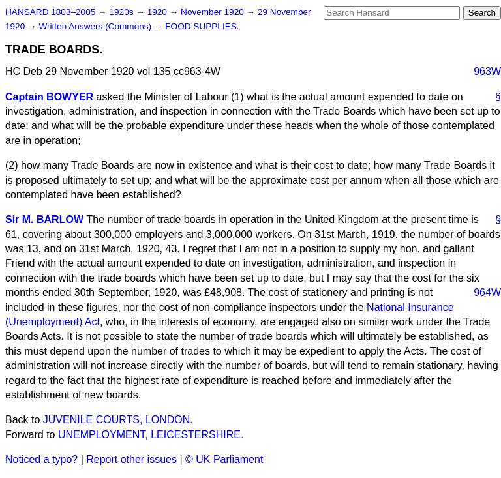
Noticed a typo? (41, 459)
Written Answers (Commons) (96, 26)
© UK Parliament (224, 459)
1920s (122, 12)
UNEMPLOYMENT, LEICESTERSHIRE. (151, 434)
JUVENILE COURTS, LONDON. (118, 419)
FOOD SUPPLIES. (202, 26)
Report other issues (131, 459)
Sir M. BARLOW (44, 219)
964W (487, 292)
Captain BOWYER (49, 96)
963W (487, 71)
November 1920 (214, 12)
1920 (158, 12)
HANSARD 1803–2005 (50, 12)
